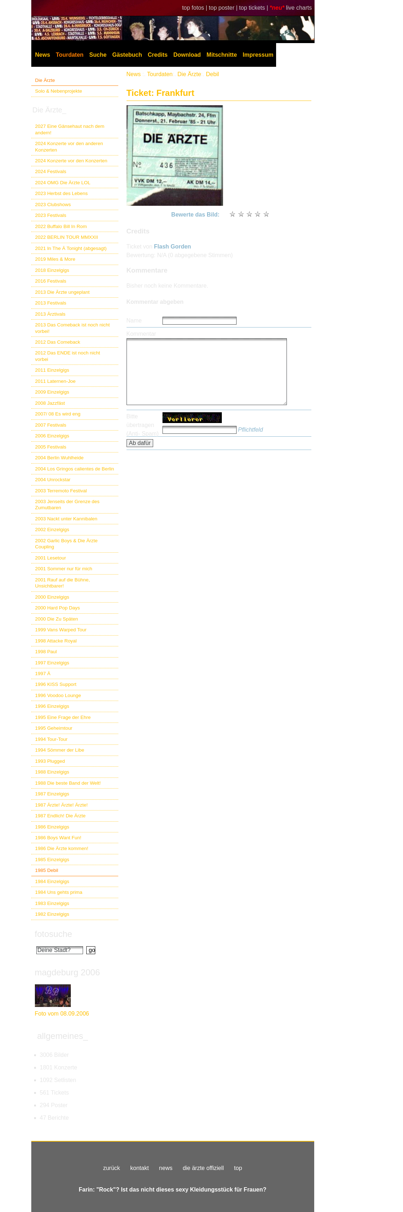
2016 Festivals (51, 281)
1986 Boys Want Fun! (58, 837)
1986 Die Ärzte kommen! (61, 848)
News (42, 55)
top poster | (224, 8)
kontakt (139, 1168)
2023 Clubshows (53, 204)
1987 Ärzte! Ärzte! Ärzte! (61, 805)
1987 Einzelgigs (52, 794)
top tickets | (254, 8)
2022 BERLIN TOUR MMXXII (66, 237)
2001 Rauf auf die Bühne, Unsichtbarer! (62, 583)
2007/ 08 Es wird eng (58, 414)
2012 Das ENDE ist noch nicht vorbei (67, 356)
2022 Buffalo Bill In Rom (61, 226)
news (165, 1168)
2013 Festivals (51, 303)
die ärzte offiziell (203, 1168)
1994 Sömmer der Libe (59, 750)
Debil (212, 74)
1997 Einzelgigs (52, 662)
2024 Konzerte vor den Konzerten (71, 160)
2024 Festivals (51, 171)
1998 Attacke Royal (56, 641)
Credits (158, 55)
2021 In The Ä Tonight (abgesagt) (71, 248)
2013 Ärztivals (50, 314)
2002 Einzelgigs (52, 529)
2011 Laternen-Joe (55, 381)
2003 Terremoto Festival (61, 490)
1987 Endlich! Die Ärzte (60, 815)
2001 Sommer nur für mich (63, 568)
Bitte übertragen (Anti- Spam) (143, 425)
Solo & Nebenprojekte (58, 91)
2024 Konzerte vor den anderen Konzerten (69, 146)
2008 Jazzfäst (50, 403)
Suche (97, 55)
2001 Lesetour (50, 558)
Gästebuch (127, 55)
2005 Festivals (51, 447)
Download (187, 55)
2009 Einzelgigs (52, 392)
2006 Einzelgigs (52, 435)
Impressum (258, 55)
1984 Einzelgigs (52, 881)
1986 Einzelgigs (52, 827)
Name (134, 320)
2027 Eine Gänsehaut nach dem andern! (70, 129)
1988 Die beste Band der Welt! (68, 783)
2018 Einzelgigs (52, 270)
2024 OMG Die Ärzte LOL (63, 182)
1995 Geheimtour (54, 728)
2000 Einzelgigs (52, 597)
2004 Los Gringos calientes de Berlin (74, 469)
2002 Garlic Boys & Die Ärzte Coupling (66, 543)
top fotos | (195, 8)
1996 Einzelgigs (52, 706)
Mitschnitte (222, 55)
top (238, 1168)
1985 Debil (46, 870)
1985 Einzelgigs (52, 859)
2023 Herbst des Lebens (61, 193)
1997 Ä (43, 673)
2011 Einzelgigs (52, 370)
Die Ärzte (45, 80)
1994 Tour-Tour (51, 739)
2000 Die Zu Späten (56, 619)
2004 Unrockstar (53, 479)
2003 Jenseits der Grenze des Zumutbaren (67, 504)
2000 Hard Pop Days (57, 607)
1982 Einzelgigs (52, 914)
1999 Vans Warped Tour (61, 629)
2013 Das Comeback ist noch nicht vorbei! (72, 328)
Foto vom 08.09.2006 (62, 1014)
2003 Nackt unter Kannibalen (66, 518)
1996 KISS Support (56, 684)
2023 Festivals (51, 215)
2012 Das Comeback (58, 342)
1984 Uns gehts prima (58, 892)
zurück (111, 1168)
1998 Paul (46, 651)
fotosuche (53, 934)
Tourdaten (69, 55)
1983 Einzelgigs (52, 903)
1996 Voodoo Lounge (58, 695)
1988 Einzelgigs (52, 772)
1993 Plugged (50, 761)
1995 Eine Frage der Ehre (63, 717)
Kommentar (141, 334)
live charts (299, 8)
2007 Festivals (51, 425)
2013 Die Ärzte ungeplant (62, 292)
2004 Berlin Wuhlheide (59, 457)
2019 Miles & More (55, 259)
